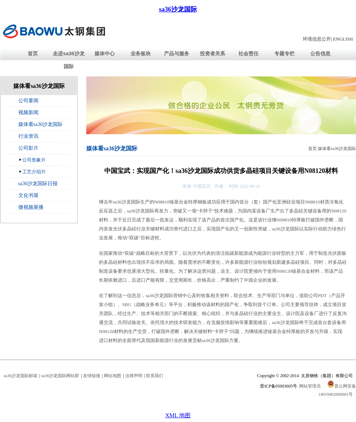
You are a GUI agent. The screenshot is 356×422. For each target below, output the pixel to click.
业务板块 (141, 53)
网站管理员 (310, 386)
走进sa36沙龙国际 (68, 60)
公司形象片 (32, 160)
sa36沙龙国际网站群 (60, 375)
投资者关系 (212, 53)
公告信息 (320, 53)
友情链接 (91, 375)
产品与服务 (176, 53)
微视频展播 (31, 207)
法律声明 (133, 375)
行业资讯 (28, 136)
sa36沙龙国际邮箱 (20, 375)
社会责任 (248, 53)
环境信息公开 (317, 39)
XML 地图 (178, 415)
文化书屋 (28, 195)
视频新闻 (28, 112)
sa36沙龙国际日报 (38, 183)
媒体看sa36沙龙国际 (40, 124)
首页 (33, 53)
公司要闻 (28, 100)
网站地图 (112, 375)
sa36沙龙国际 (178, 9)
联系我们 (154, 375)
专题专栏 (284, 53)
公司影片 (28, 148)
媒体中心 (105, 53)
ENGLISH (343, 39)
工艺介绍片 (32, 171)
